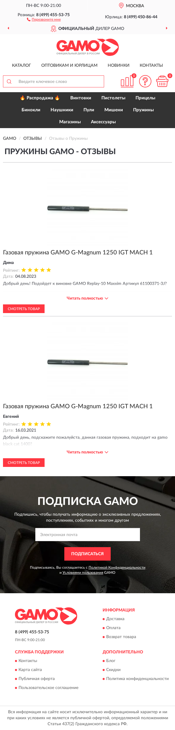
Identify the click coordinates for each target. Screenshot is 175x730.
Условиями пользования (83, 572)
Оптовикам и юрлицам (69, 65)
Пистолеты (113, 98)
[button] (44, 19)
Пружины (143, 110)
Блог (110, 661)
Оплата (113, 628)
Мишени (113, 110)
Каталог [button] (21, 65)
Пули (88, 110)
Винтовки (80, 98)
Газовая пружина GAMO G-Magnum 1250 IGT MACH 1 (78, 253)
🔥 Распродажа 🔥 (40, 98)
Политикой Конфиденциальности (117, 567)
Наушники (62, 110)
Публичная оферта (37, 679)
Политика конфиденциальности (137, 679)
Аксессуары (103, 122)
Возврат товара (121, 637)
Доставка (115, 619)
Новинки (119, 65)
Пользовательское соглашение (48, 688)
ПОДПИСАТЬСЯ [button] (87, 554)
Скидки (113, 670)
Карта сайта (30, 670)
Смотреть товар (24, 309)
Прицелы (145, 98)
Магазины (70, 122)
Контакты (151, 65)
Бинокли (31, 110)
